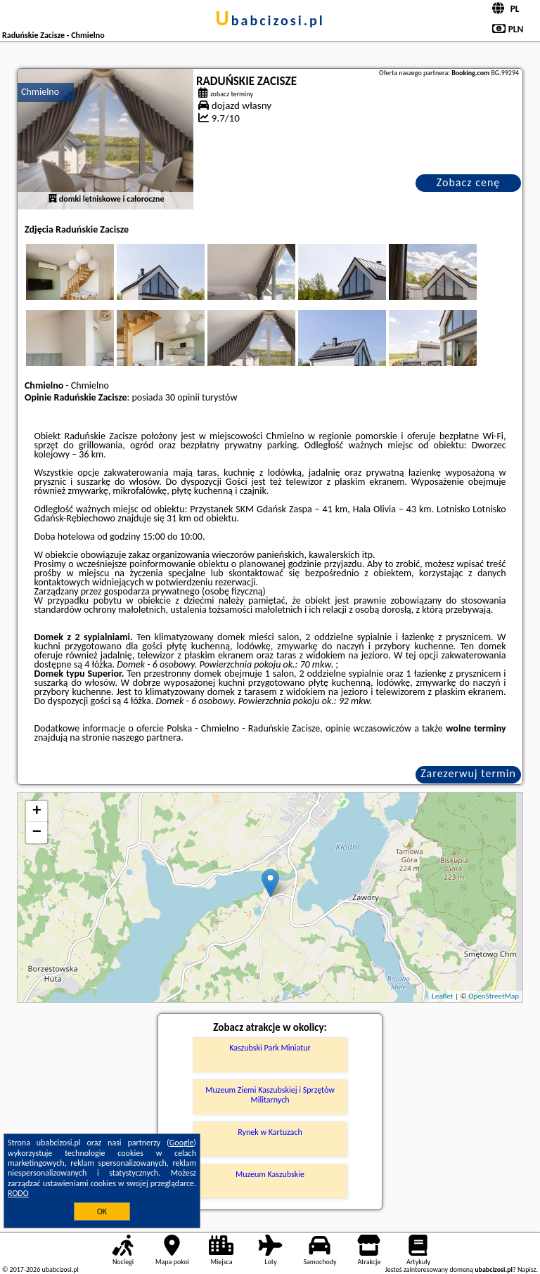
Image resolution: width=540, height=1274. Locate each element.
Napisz (527, 1269)
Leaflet (442, 996)
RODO (18, 1193)
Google (181, 1143)
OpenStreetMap (493, 996)
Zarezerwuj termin (468, 773)
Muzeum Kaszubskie (270, 1174)
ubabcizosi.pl (269, 20)
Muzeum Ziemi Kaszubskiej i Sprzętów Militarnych (270, 1095)
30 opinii (182, 397)
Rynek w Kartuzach (270, 1132)
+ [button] (36, 811)
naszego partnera (146, 737)
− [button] (36, 832)
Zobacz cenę (469, 182)
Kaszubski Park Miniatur (269, 1048)
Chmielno (40, 92)
